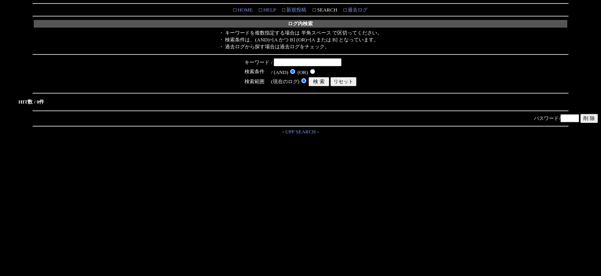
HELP (269, 10)
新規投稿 (295, 10)
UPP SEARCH (300, 132)
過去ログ (357, 10)
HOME (244, 10)
